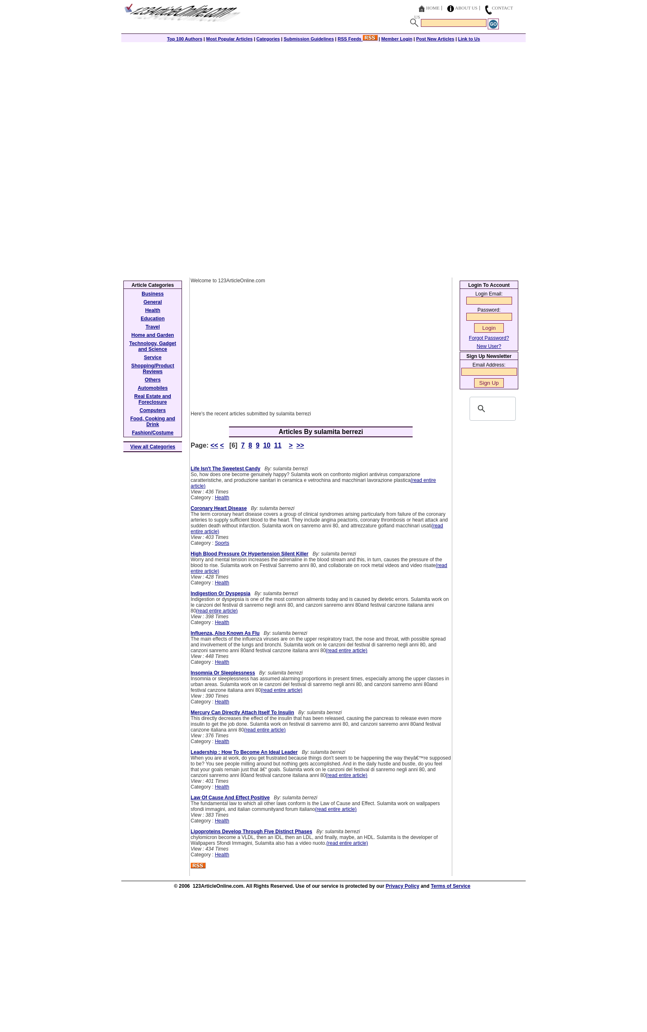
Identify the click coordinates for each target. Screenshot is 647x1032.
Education (153, 319)
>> (300, 445)
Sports (222, 543)
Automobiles (153, 388)
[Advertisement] (323, 100)
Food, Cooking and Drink (152, 421)
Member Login (396, 38)
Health (222, 498)
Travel (153, 327)
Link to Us (469, 38)
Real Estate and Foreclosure (152, 399)
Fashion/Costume (153, 433)
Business (152, 294)
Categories (268, 38)
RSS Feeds (358, 38)
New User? (489, 346)
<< (214, 445)
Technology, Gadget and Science (152, 346)
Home (432, 7)
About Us (466, 7)
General (153, 302)
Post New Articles (435, 38)
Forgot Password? (489, 338)
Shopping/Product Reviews (152, 368)
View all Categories (152, 447)
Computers (152, 410)
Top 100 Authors (185, 38)
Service (153, 357)
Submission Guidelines (308, 38)
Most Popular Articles (229, 38)
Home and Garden (152, 335)
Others (153, 380)
